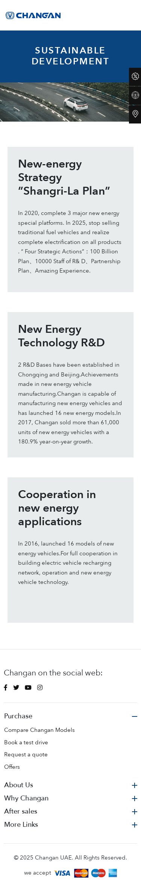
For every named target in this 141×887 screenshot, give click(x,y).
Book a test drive (26, 742)
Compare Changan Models (39, 730)
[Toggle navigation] (131, 15)
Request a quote (26, 754)
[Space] (34, 15)
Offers (12, 767)
